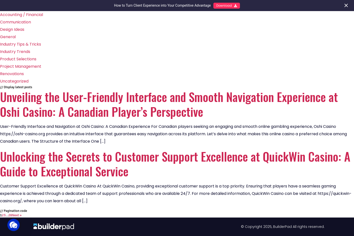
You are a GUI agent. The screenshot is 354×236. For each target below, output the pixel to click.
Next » (17, 215)
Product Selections (18, 59)
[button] (13, 225)
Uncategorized (14, 81)
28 (10, 215)
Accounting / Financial (21, 14)
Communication (15, 22)
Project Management (20, 66)
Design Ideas (12, 29)
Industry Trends (15, 51)
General (8, 37)
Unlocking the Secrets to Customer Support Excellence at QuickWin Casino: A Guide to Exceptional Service (175, 164)
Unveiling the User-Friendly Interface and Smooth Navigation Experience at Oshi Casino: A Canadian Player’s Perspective (169, 104)
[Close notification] (346, 5)
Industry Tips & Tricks (20, 44)
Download (226, 5)
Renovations (12, 74)
